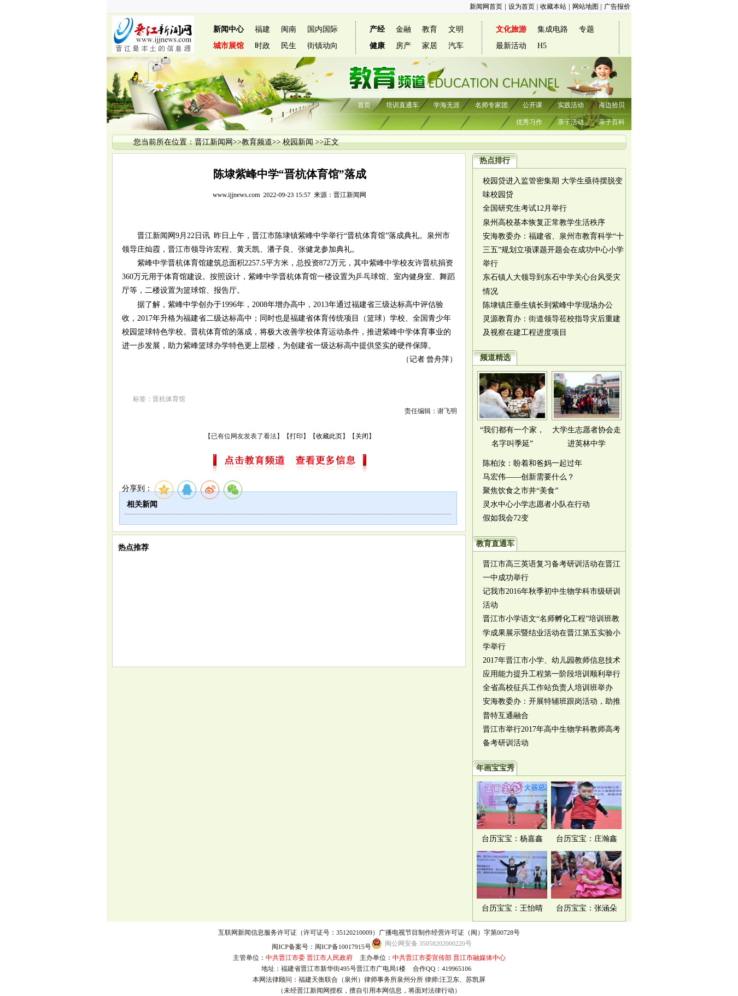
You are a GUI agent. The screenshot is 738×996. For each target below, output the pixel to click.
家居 (429, 46)
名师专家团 (491, 105)
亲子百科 (612, 122)
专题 (586, 29)
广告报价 (617, 6)
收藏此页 (329, 436)
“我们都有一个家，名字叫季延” (512, 437)
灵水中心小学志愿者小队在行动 (536, 504)
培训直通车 (402, 105)
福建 (262, 29)
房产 (403, 46)
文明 (456, 29)
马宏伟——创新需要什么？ (529, 477)
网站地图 (585, 6)
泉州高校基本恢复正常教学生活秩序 (544, 222)
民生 (288, 46)
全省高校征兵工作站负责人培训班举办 (548, 688)
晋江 (145, 235)
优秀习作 (529, 122)
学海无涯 (447, 105)
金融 (403, 29)
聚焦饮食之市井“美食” (520, 491)
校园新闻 (298, 142)
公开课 (532, 105)
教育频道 (257, 142)
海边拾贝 (612, 105)
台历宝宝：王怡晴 (512, 908)
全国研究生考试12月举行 (525, 208)
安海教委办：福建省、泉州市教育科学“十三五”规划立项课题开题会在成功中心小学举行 (553, 250)
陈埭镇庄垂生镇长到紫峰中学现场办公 (548, 305)
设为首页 (521, 6)
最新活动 (511, 46)
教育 (429, 29)
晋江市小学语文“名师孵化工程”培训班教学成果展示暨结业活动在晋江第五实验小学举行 (551, 632)
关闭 (361, 436)
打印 (296, 436)
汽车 (456, 46)
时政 (262, 46)
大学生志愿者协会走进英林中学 (586, 437)
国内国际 (322, 29)
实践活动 (571, 105)
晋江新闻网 (214, 142)
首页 (364, 105)
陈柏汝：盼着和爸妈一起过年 (532, 463)
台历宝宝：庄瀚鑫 (586, 839)
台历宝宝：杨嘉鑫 (512, 839)
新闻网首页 (486, 6)
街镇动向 (322, 46)
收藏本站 (553, 6)
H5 (542, 46)
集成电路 (552, 29)
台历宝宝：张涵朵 (586, 908)
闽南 (288, 29)
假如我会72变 (506, 518)
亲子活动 (571, 122)
